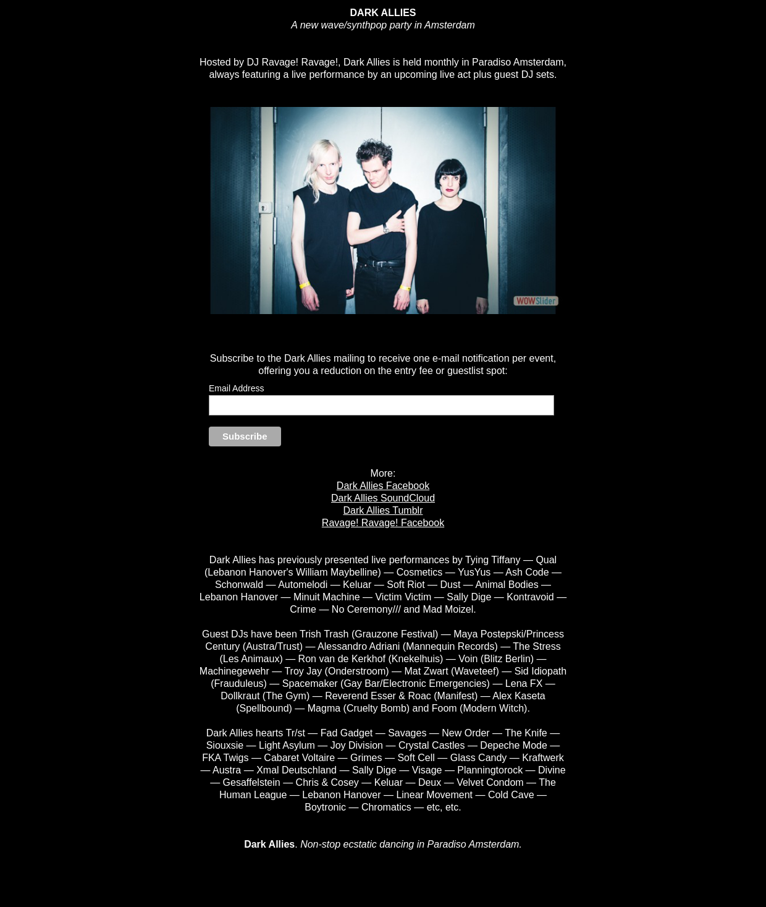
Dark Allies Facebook (383, 485)
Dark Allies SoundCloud (383, 498)
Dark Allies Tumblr (383, 510)
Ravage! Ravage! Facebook (383, 522)
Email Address (236, 388)
